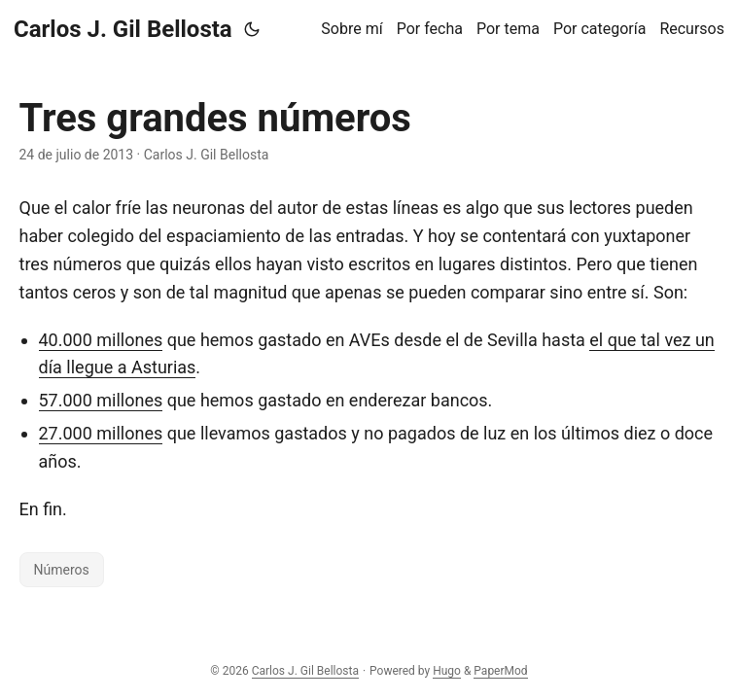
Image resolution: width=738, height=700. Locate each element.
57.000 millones (101, 400)
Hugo (447, 671)
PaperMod (500, 671)
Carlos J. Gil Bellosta (123, 29)
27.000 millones (101, 433)
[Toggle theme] (252, 29)
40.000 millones (101, 340)
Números (61, 570)
